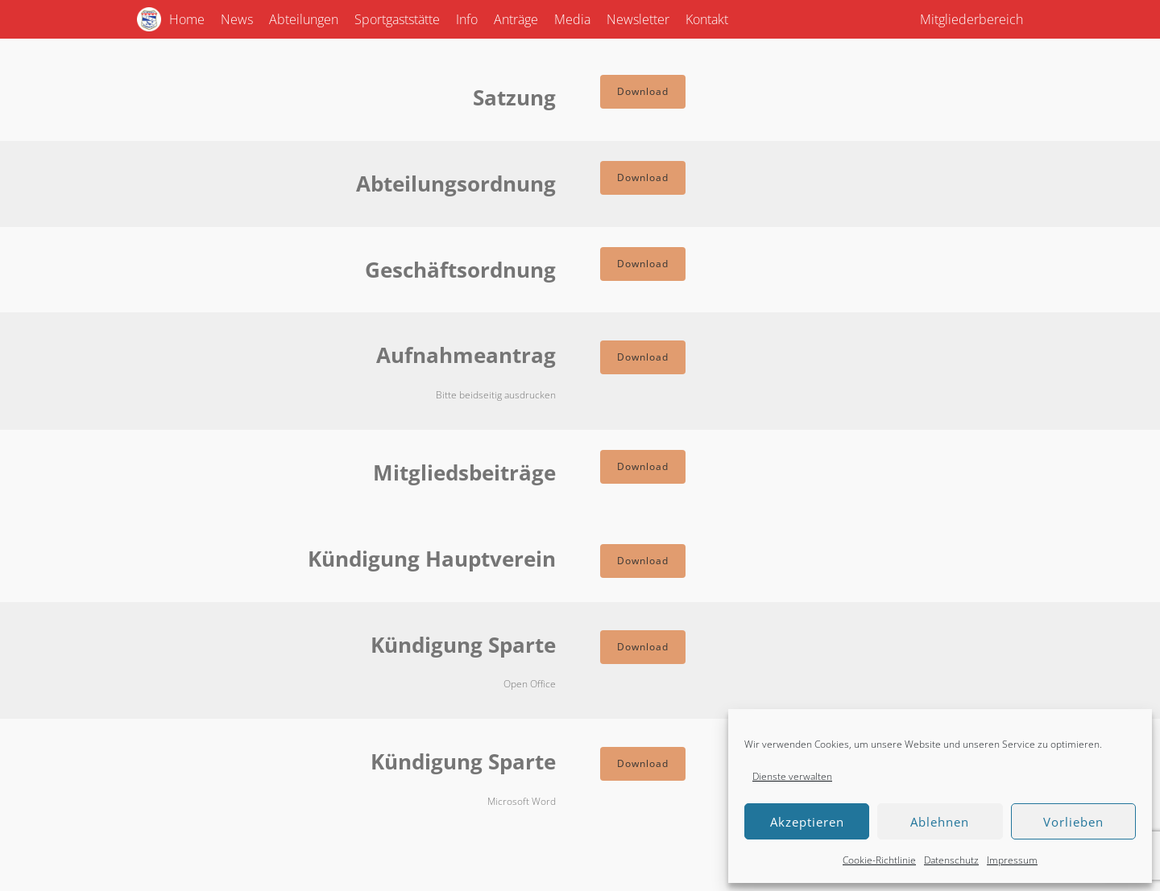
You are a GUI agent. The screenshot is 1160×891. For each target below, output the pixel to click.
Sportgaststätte (397, 19)
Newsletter (638, 19)
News (237, 19)
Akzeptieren (807, 822)
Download (643, 91)
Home (187, 19)
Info (467, 19)
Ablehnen (939, 822)
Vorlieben (1073, 822)
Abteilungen (303, 19)
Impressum (1012, 860)
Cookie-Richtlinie (879, 860)
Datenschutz (951, 860)
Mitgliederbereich (971, 19)
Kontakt (707, 19)
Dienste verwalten (792, 776)
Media (572, 19)
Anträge (516, 19)
